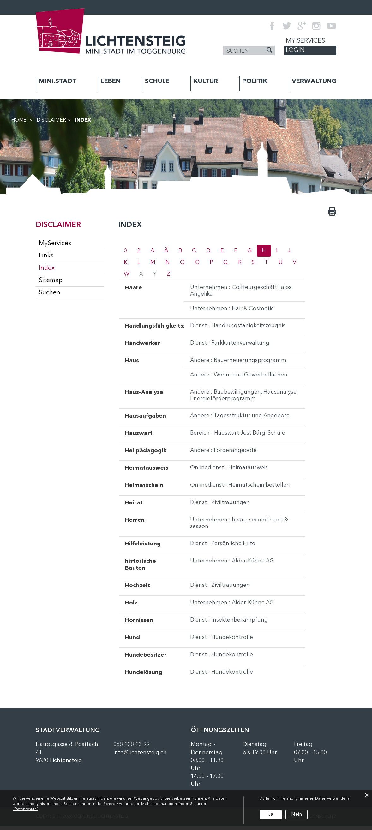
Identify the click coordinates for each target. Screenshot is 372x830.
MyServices (55, 243)
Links (46, 256)
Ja (270, 814)
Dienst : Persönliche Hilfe (223, 547)
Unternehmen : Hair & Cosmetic (232, 310)
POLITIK (254, 81)
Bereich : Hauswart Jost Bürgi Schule (238, 436)
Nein (296, 814)
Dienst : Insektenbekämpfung (230, 624)
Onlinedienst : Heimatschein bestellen (240, 488)
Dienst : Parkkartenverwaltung (230, 345)
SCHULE (157, 81)
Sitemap (51, 280)
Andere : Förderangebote (224, 454)
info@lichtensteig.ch (140, 756)
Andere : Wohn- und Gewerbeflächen (240, 377)
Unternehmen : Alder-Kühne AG (233, 565)
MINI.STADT (57, 81)
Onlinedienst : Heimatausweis (229, 471)
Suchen (49, 293)
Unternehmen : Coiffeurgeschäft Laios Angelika (241, 292)
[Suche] (269, 51)
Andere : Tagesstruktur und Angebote (241, 419)
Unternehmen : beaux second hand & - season (242, 526)
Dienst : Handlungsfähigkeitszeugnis (239, 328)
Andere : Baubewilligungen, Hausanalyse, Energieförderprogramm (241, 398)
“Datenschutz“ (25, 809)
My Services (305, 41)
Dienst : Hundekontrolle (222, 641)
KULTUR (206, 81)
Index (65, 267)
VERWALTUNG (314, 81)
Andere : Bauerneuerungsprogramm (239, 362)
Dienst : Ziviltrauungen (220, 506)
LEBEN (111, 81)
